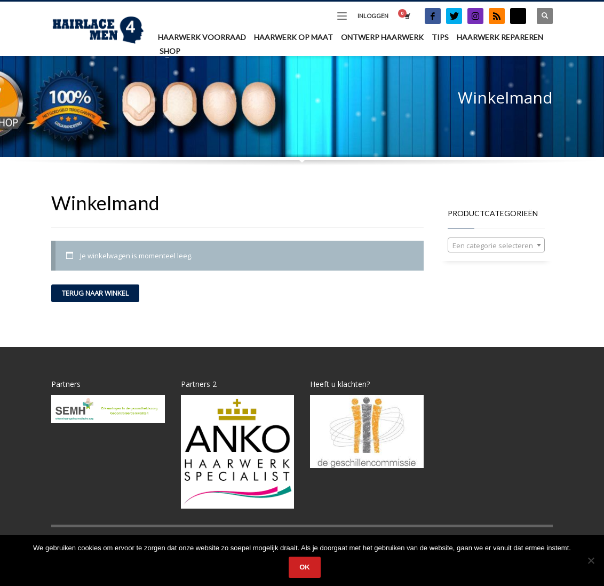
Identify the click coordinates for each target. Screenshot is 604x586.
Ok (304, 567)
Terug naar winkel (95, 293)
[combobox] (496, 244)
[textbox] (496, 245)
